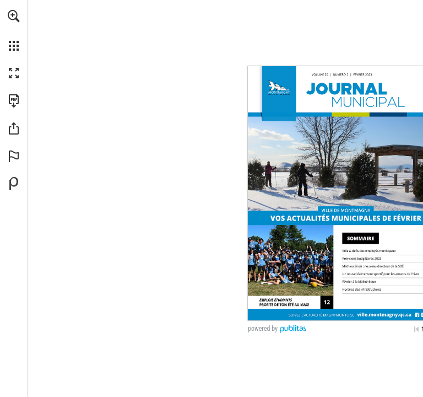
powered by (263, 328)
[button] (14, 16)
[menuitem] (14, 30)
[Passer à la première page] (416, 329)
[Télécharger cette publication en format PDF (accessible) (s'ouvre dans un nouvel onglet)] (14, 101)
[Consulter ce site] (384, 313)
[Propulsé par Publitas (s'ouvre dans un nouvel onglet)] (14, 183)
